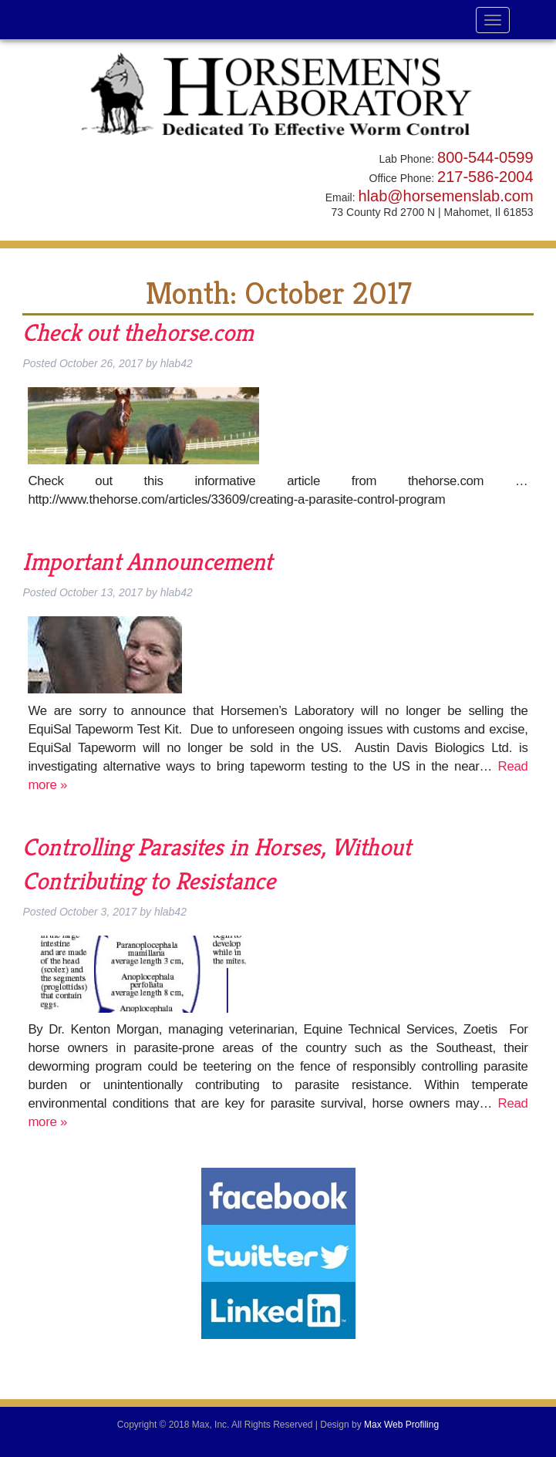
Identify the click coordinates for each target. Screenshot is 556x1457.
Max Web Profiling (401, 1424)
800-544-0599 (485, 157)
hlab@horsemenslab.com (445, 195)
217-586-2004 (485, 176)
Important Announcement (147, 561)
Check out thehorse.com (138, 332)
